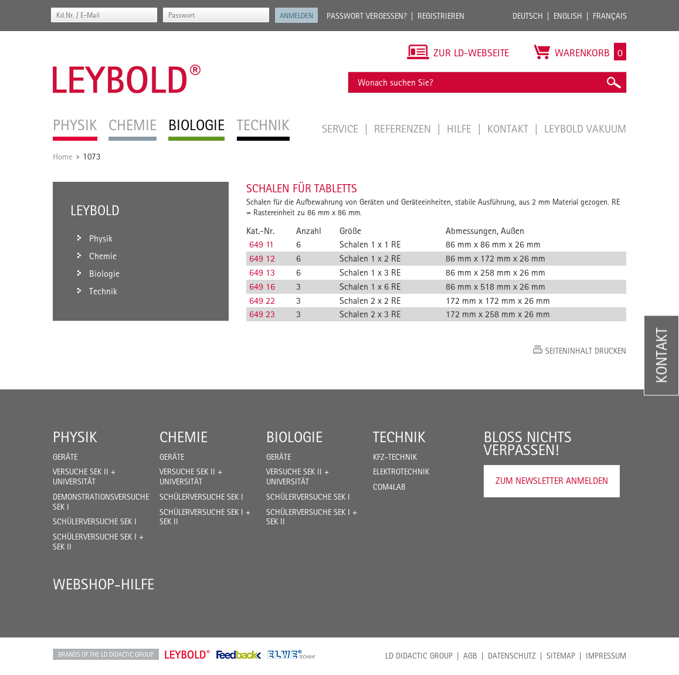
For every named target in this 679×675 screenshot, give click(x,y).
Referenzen (404, 128)
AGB (470, 655)
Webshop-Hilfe (103, 584)
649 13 (262, 272)
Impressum (606, 655)
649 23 (262, 314)
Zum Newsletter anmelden (551, 480)
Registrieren (440, 16)
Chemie (183, 437)
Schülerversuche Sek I (95, 521)
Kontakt (509, 128)
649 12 (262, 258)
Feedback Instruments (239, 654)
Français (610, 16)
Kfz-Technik (395, 457)
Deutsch (527, 16)
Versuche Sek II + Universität (84, 476)
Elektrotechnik (401, 471)
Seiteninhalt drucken (585, 350)
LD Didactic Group (419, 655)
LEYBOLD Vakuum (585, 128)
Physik (75, 437)
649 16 (262, 286)
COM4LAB (389, 486)
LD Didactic (106, 654)
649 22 (262, 300)
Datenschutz (512, 655)
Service (341, 128)
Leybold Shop (188, 654)
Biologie (294, 437)
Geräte (65, 457)
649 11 (261, 244)
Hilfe (460, 128)
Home (63, 156)
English (568, 16)
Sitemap (560, 655)
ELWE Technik (291, 654)
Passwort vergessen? (367, 16)
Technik (399, 437)
